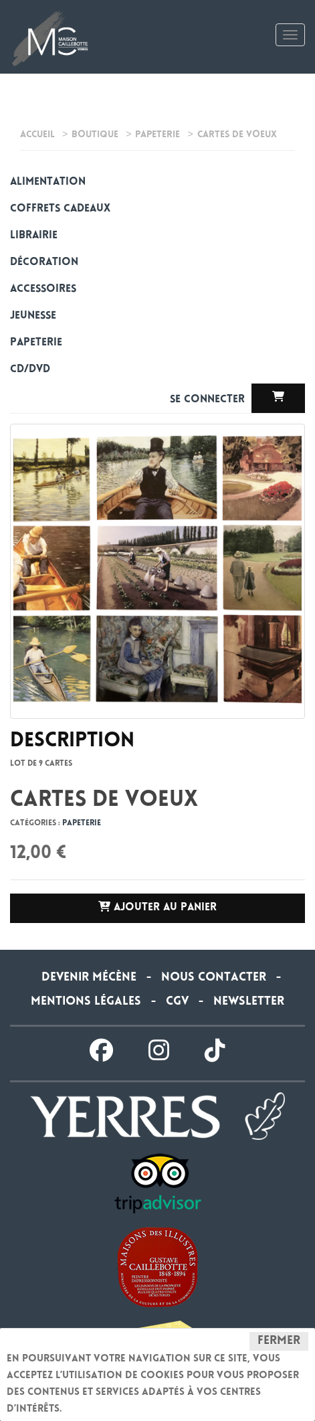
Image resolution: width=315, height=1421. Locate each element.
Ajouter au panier (157, 907)
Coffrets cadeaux (60, 209)
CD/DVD (30, 370)
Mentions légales (86, 1002)
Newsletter (248, 1002)
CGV (177, 1002)
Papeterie (36, 343)
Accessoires (43, 289)
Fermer (278, 1341)
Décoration (44, 263)
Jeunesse (33, 316)
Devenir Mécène (88, 978)
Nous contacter (213, 978)
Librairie (34, 236)
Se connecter (209, 400)
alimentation (48, 182)
